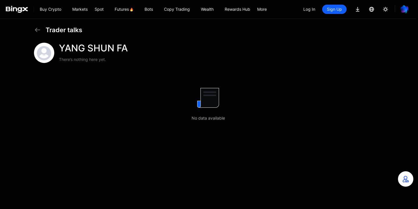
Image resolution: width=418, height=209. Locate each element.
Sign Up (334, 9)
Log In (309, 9)
